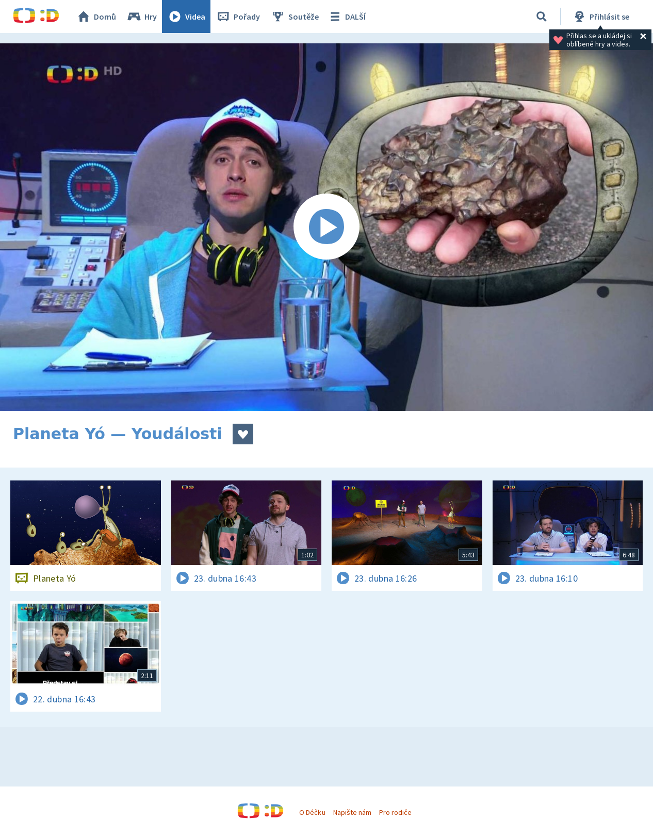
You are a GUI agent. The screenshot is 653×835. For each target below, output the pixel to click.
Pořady (238, 16)
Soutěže (294, 16)
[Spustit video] (326, 227)
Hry (141, 16)
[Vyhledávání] (541, 16)
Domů (96, 16)
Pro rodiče (395, 812)
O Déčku (312, 812)
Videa (186, 16)
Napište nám (352, 812)
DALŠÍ (346, 16)
